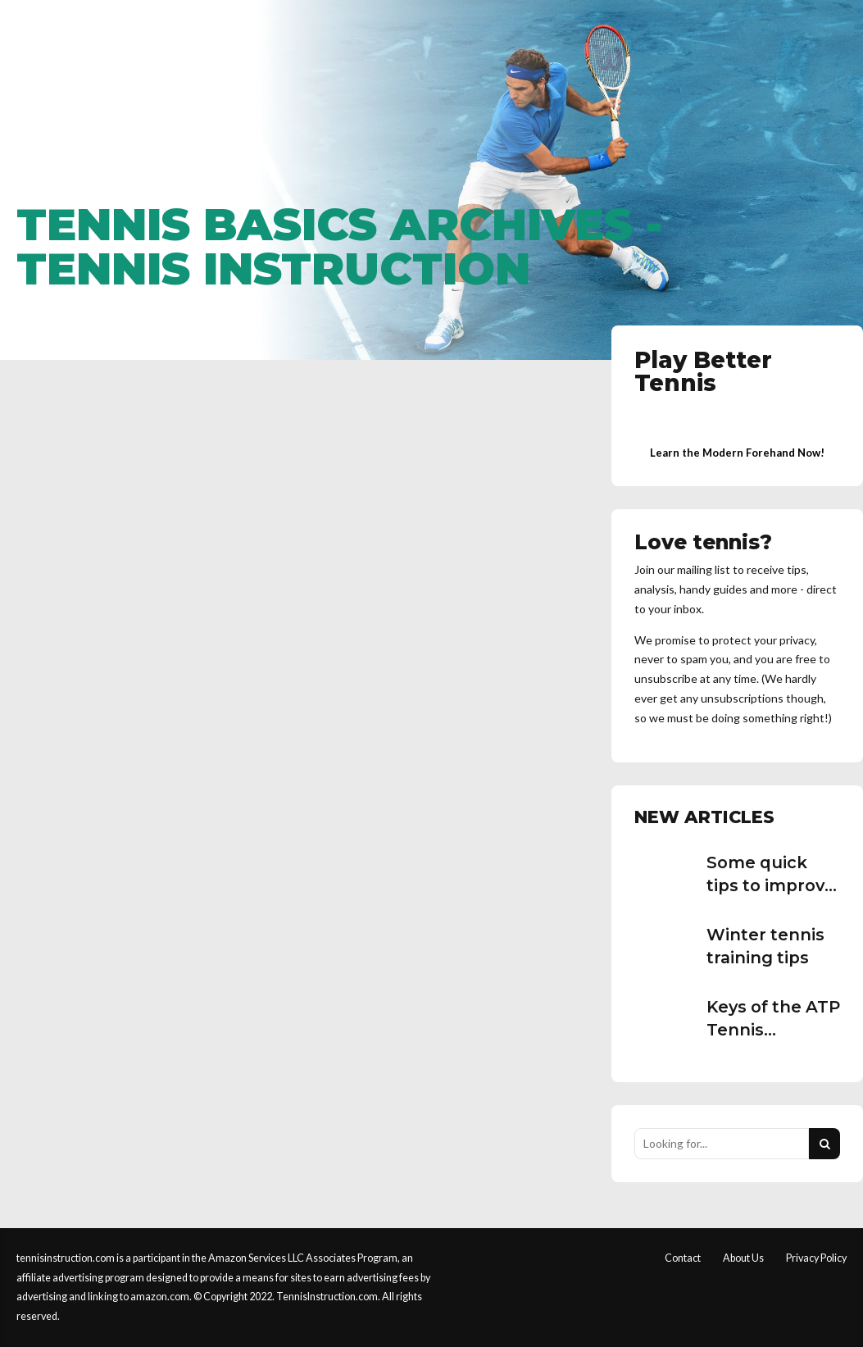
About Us (743, 1258)
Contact (683, 1258)
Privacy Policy (816, 1258)
